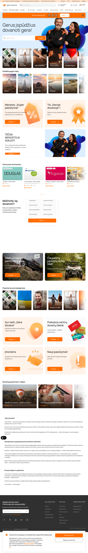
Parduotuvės (62, 530)
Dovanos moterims (48, 200)
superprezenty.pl (77, 527)
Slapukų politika (29, 543)
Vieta (22, 10)
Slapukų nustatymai (69, 540)
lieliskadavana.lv (77, 530)
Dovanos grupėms (48, 214)
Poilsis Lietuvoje (69, 10)
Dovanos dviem (47, 209)
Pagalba (83, 1)
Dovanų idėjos (14, 10)
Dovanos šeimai (33, 214)
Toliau (42, 220)
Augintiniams (32, 200)
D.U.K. (68, 1)
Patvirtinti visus (69, 535)
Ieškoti (40, 38)
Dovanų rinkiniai (54, 10)
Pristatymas (62, 527)
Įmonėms (63, 1)
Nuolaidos (39, 10)
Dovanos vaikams (48, 205)
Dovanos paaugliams (34, 209)
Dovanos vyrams (33, 205)
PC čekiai (46, 10)
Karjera (47, 527)
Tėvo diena (31, 10)
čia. (10, 547)
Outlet (61, 10)
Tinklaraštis (48, 530)
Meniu (5, 10)
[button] (85, 58)
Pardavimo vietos (76, 1)
